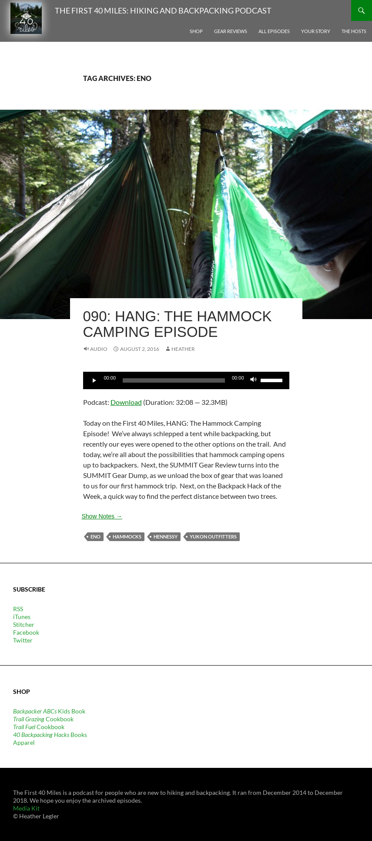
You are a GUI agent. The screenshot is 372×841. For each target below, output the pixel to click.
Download (126, 402)
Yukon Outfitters (213, 536)
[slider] (174, 380)
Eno (95, 536)
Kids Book (49, 711)
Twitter (23, 640)
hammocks (127, 536)
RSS (18, 608)
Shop (196, 31)
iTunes (21, 616)
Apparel (24, 742)
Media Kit (26, 808)
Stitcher (23, 624)
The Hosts (354, 31)
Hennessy (166, 536)
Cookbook (43, 719)
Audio (98, 349)
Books (50, 734)
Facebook (26, 632)
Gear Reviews (230, 31)
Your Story (315, 31)
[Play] (94, 380)
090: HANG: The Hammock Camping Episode (177, 324)
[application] (186, 380)
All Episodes (274, 31)
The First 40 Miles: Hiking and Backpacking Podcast (163, 10)
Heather (183, 349)
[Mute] (253, 380)
